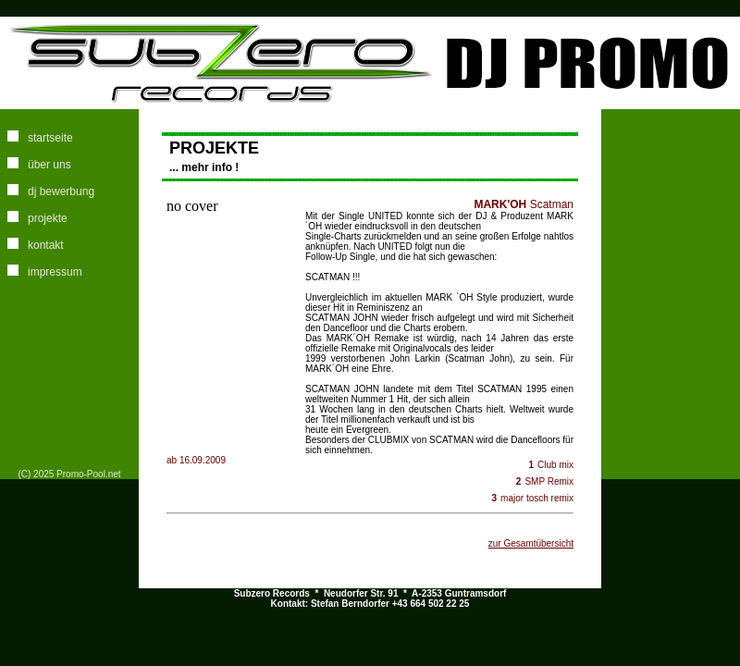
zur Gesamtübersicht (531, 543)
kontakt (46, 245)
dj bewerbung (61, 191)
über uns (49, 164)
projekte (48, 218)
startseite (50, 137)
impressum (55, 271)
